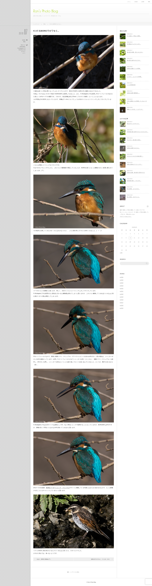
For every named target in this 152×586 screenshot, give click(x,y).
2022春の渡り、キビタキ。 (134, 180)
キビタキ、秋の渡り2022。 (134, 140)
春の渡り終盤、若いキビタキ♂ (135, 52)
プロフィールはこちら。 (126, 216)
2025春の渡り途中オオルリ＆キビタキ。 (137, 131)
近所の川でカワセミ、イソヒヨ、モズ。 (100, 559)
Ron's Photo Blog (45, 11)
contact (136, 1)
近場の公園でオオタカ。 (133, 148)
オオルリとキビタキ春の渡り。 (135, 156)
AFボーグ (23, 45)
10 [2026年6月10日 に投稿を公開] (130, 237)
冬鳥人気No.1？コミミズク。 (134, 164)
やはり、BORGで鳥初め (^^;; (44, 559)
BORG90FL (22, 46)
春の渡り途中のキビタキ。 (134, 60)
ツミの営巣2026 (131, 85)
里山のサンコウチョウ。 (133, 123)
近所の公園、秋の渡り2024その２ (136, 172)
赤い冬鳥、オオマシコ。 (133, 197)
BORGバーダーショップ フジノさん (57, 487)
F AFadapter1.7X (21, 48)
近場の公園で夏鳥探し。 (133, 93)
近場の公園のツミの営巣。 (134, 68)
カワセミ (23, 51)
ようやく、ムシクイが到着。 (134, 76)
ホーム (129, 1)
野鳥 (149, 1)
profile (143, 1)
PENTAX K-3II (22, 49)
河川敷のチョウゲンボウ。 (134, 44)
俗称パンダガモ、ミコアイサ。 (135, 109)
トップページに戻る (74, 572)
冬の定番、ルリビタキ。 (133, 189)
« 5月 (121, 252)
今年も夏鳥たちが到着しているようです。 (137, 102)
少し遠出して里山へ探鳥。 (134, 36)
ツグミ (23, 53)
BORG (23, 40)
